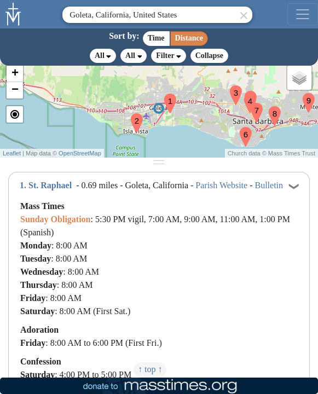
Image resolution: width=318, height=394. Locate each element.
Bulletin (269, 185)
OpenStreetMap (80, 153)
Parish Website (221, 185)
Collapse (209, 55)
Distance (189, 38)
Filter (168, 55)
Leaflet (12, 153)
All (103, 55)
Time (156, 38)
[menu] (302, 14)
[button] (166, 96)
